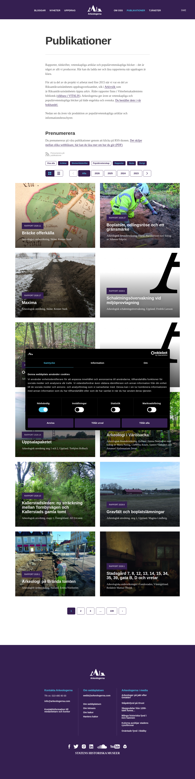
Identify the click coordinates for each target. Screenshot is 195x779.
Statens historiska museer (97, 753)
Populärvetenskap (101, 163)
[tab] (97, 173)
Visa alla (51, 163)
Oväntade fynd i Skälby (134, 731)
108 (112, 611)
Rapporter (119, 163)
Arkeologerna (94, 10)
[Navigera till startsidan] (97, 678)
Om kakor (88, 712)
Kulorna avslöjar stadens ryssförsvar (135, 724)
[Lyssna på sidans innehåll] (176, 10)
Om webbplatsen (92, 704)
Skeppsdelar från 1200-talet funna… (134, 709)
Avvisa (50, 423)
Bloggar (40, 10)
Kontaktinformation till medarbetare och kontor (57, 710)
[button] (170, 10)
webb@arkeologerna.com (96, 695)
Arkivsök (110, 86)
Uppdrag (69, 10)
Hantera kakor (90, 716)
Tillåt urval (97, 423)
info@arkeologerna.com (57, 701)
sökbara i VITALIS (68, 95)
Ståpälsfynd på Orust (133, 703)
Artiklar (63, 163)
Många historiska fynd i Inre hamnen (134, 716)
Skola (131, 163)
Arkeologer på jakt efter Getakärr (134, 696)
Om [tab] (146, 362)
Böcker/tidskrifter (80, 163)
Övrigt (142, 163)
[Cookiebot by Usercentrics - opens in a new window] (153, 353)
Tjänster (155, 10)
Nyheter (55, 10)
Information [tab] (97, 362)
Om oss (118, 10)
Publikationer (136, 10)
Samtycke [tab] (49, 362)
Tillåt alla (144, 423)
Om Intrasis (89, 708)
